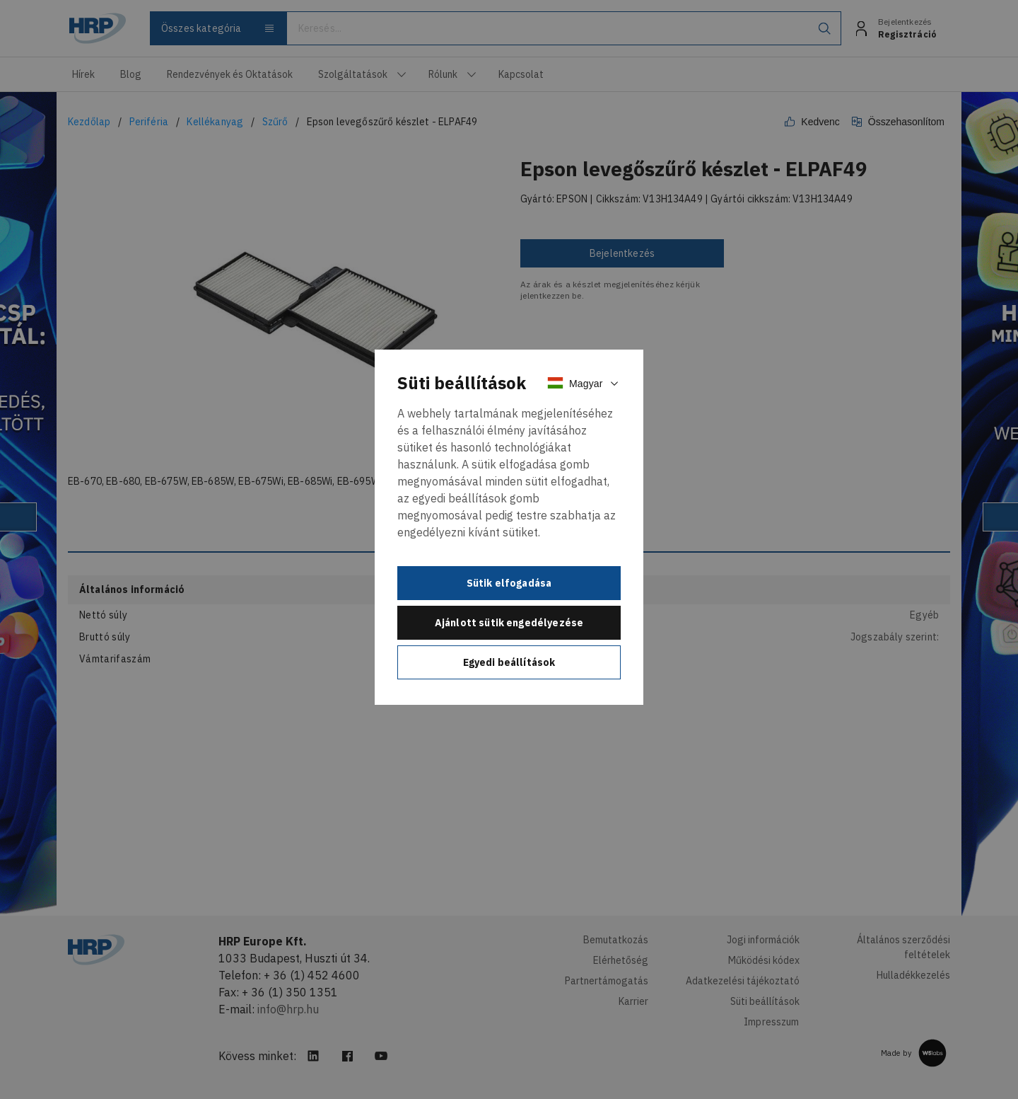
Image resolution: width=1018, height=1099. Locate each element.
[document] (509, 527)
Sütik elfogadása (509, 583)
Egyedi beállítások (509, 662)
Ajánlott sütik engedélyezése (509, 622)
